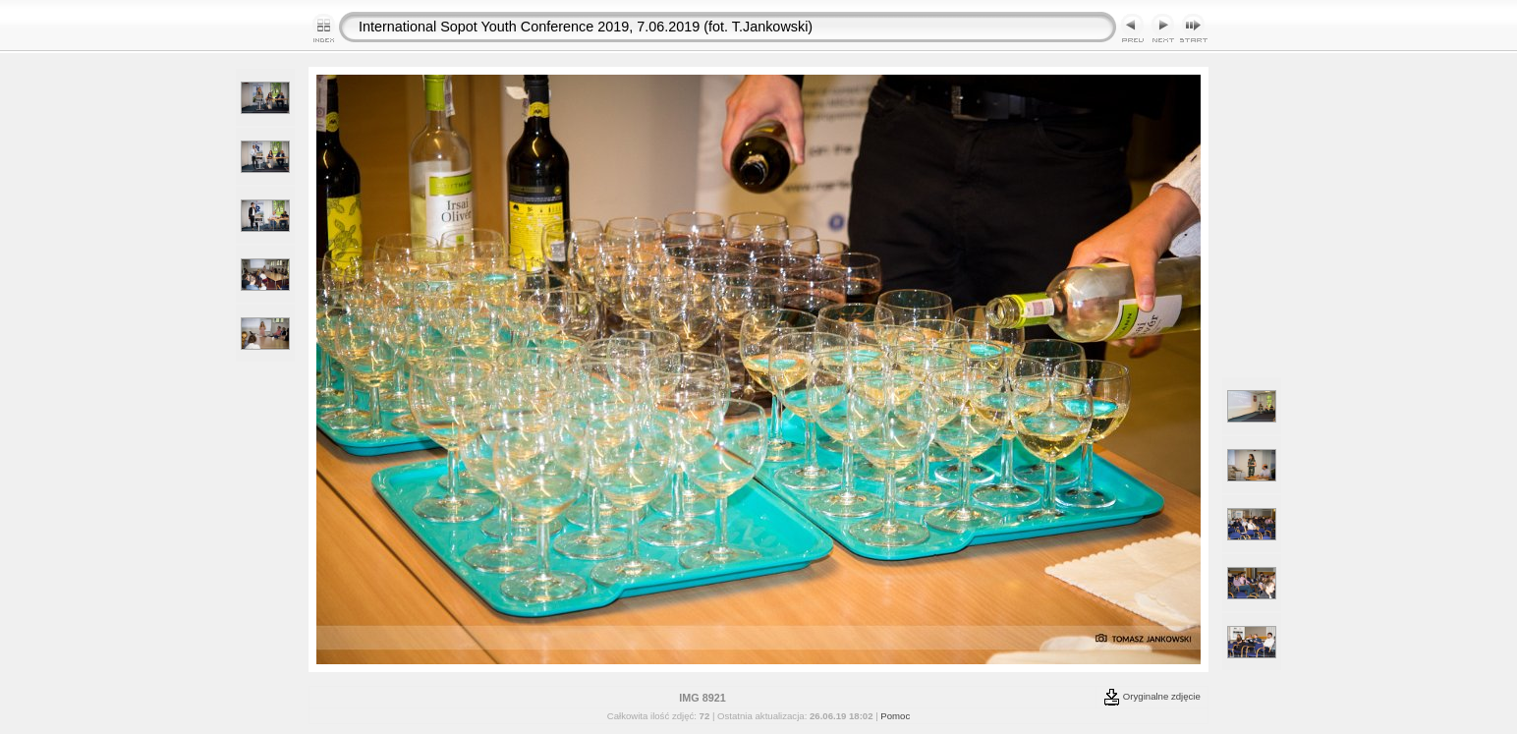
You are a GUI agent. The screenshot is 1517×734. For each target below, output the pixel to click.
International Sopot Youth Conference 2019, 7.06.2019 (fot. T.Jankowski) (586, 26)
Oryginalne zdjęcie (1152, 696)
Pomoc (895, 715)
